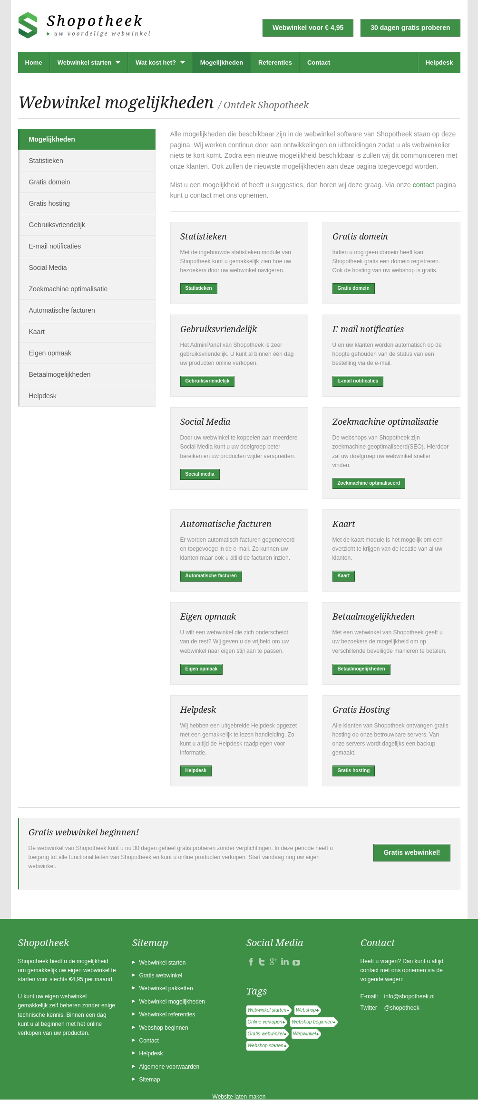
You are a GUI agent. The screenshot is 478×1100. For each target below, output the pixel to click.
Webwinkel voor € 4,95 (308, 27)
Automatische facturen (62, 310)
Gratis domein (49, 182)
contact (423, 185)
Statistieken (46, 160)
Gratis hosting (49, 203)
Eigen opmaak (50, 353)
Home (33, 62)
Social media (200, 474)
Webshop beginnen (163, 1027)
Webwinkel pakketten (166, 988)
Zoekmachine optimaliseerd (369, 483)
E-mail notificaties (55, 246)
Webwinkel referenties (167, 1014)
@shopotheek (401, 1007)
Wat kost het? (156, 62)
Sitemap (149, 1079)
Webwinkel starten (85, 62)
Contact (318, 62)
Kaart (37, 331)
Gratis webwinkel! (411, 852)
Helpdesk (439, 62)
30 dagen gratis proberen (410, 27)
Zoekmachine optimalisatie (68, 289)
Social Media (48, 267)
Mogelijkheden (221, 62)
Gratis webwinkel (161, 975)
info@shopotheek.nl (409, 996)
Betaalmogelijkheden (60, 374)
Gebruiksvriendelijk (57, 225)
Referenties (275, 62)
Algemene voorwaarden (169, 1066)
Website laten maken (239, 1096)
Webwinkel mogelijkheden (172, 1001)
